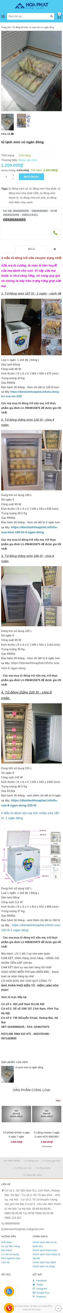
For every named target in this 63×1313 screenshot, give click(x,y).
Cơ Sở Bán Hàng (10, 1246)
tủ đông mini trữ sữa (32, 197)
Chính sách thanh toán (45, 1250)
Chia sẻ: (6, 134)
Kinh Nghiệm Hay (10, 1258)
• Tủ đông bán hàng (32, 1175)
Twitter (38, 1284)
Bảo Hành (6, 1250)
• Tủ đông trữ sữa (22, 1168)
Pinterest (39, 1296)
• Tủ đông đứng (43, 1168)
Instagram (40, 1288)
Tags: (4, 188)
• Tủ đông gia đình (51, 1161)
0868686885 (14, 219)
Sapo (38, 1309)
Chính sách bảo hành (44, 1262)
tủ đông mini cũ (18, 188)
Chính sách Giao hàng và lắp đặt (46, 1256)
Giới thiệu (6, 1242)
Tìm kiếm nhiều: (11, 1160)
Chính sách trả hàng (44, 1266)
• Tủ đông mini (31, 1161)
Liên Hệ (5, 1262)
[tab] (31, 249)
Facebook (40, 1280)
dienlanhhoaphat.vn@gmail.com (24, 1229)
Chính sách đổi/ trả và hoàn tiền (45, 1244)
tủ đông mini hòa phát (42, 188)
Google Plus (41, 1292)
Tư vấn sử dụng (10, 1254)
